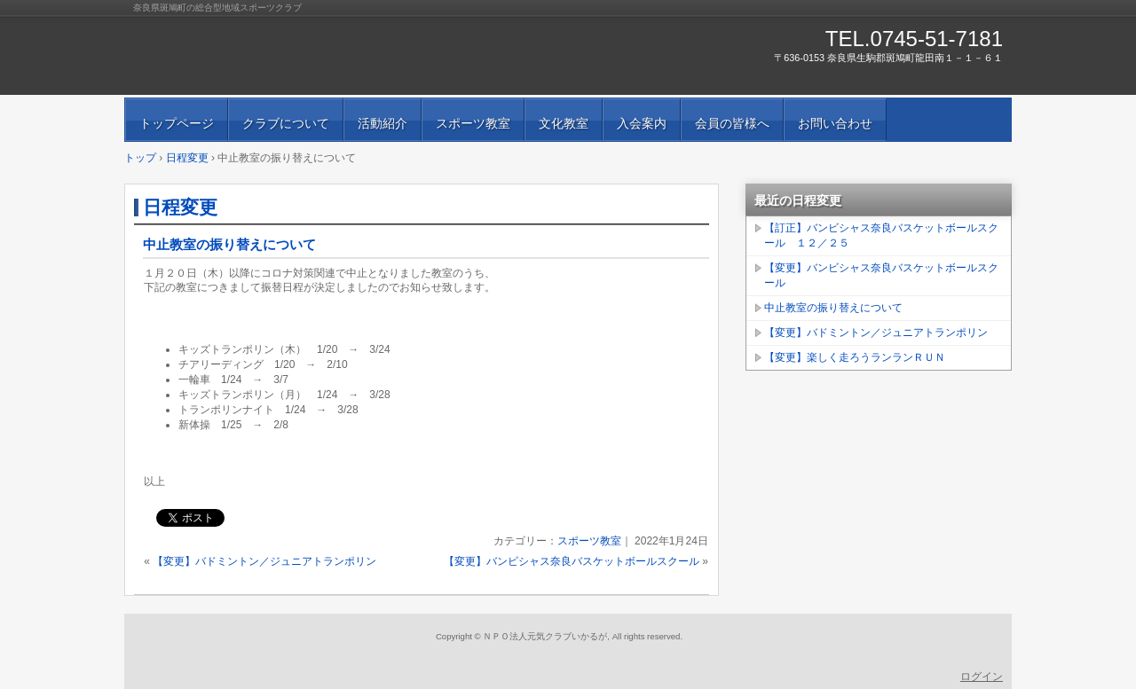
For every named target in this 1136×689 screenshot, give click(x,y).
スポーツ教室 (473, 123)
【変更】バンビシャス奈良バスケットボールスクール (571, 561)
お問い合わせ (835, 123)
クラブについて (285, 123)
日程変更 (180, 207)
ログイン (981, 676)
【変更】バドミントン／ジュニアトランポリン (264, 561)
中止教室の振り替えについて (229, 244)
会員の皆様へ (732, 123)
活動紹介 (382, 123)
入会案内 (642, 123)
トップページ (176, 123)
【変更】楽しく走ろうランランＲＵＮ (854, 357)
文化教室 (563, 123)
